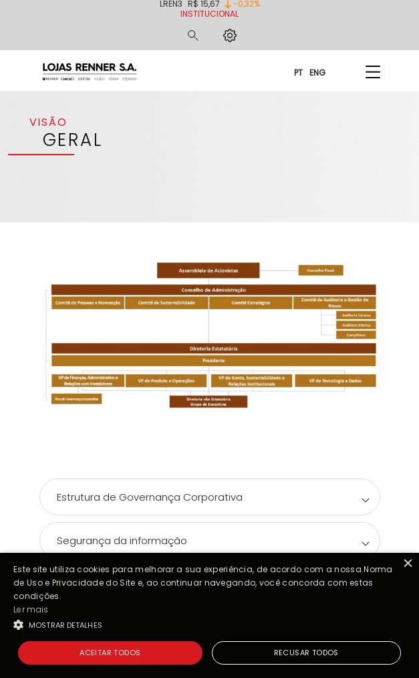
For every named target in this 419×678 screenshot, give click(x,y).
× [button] (407, 565)
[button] (209, 624)
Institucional (209, 13)
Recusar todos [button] (306, 652)
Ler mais (30, 609)
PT (298, 72)
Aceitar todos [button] (110, 652)
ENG (317, 72)
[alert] (209, 615)
